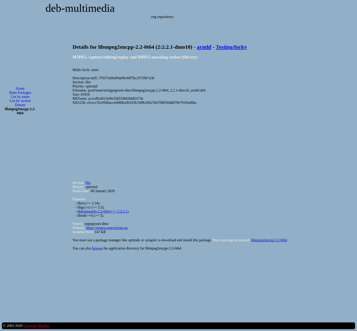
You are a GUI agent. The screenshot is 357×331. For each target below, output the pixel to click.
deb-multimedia (80, 8)
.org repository (161, 16)
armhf (204, 47)
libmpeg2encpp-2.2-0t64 (269, 240)
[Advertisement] (20, 191)
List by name (20, 97)
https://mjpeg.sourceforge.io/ (107, 228)
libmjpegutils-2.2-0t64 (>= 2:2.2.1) (103, 211)
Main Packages (20, 92)
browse (97, 248)
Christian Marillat (36, 326)
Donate (20, 105)
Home (20, 88)
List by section (20, 101)
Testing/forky (231, 47)
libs (88, 183)
